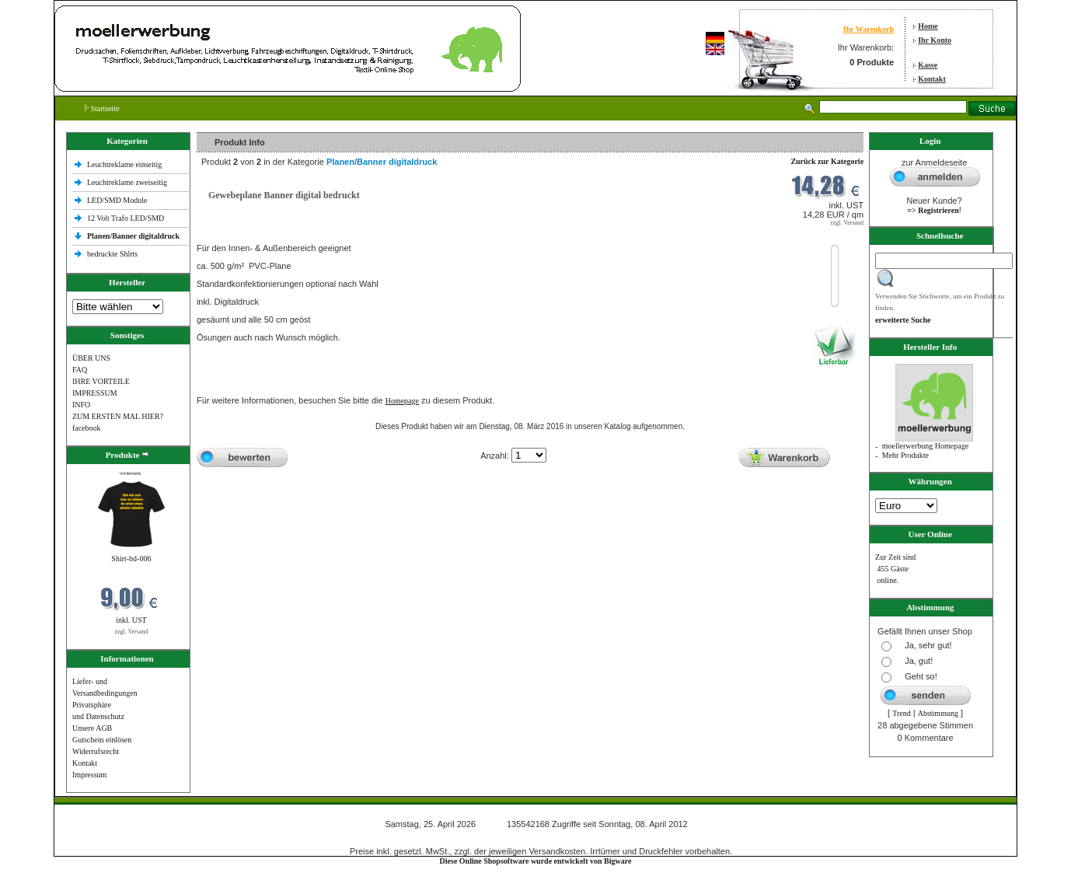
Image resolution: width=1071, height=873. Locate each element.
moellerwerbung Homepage (925, 446)
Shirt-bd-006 (131, 558)
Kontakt (932, 79)
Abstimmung (938, 713)
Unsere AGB (92, 728)
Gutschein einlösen (101, 739)
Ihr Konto (934, 40)
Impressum (89, 774)
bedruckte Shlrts (112, 254)
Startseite (102, 108)
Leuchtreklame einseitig (125, 164)
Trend (901, 713)
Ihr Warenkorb (868, 29)
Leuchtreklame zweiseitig (128, 182)
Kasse (927, 65)
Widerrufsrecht (95, 751)
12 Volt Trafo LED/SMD (125, 218)
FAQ (79, 369)
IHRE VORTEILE (101, 381)
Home (928, 26)
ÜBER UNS (91, 358)
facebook (86, 428)
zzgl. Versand (131, 631)
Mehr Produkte (905, 455)
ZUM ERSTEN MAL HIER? (117, 416)
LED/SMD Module (117, 200)
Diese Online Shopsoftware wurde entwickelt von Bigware (536, 861)
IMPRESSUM (94, 393)
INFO (81, 404)
